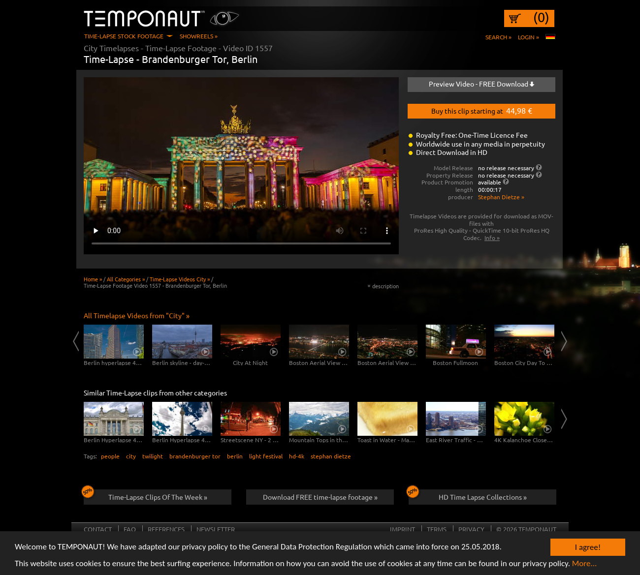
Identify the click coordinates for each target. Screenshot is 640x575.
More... (584, 563)
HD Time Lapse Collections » (468, 495)
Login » (528, 37)
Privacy (471, 529)
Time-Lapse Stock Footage (123, 36)
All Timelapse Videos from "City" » (137, 315)
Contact (98, 529)
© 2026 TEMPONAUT (526, 529)
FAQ (130, 529)
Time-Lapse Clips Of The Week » (145, 495)
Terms (437, 529)
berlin (235, 456)
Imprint (402, 529)
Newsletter (215, 529)
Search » (498, 37)
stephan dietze (331, 456)
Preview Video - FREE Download (481, 83)
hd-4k (296, 456)
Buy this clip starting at (481, 110)
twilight (152, 456)
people (110, 456)
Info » (492, 238)
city (131, 456)
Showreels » (199, 36)
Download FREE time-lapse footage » (320, 496)
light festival (266, 456)
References (166, 529)
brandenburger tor (195, 456)
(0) (541, 17)
